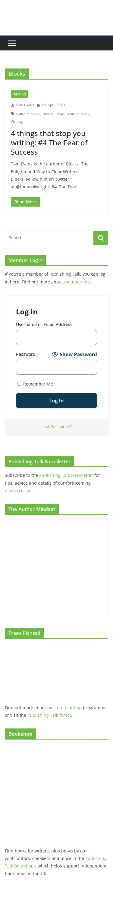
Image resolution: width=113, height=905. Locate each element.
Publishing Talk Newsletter (66, 475)
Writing (19, 94)
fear (60, 114)
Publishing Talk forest (49, 715)
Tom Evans (25, 104)
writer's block (78, 114)
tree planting (68, 707)
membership (77, 282)
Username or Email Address (44, 324)
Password (26, 354)
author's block (27, 114)
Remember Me (35, 384)
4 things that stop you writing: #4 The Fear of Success (49, 142)
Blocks (47, 114)
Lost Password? (56, 426)
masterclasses (19, 490)
